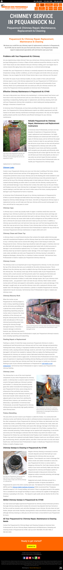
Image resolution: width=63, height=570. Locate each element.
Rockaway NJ (32, 564)
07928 (40, 563)
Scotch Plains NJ (39, 564)
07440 (61, 563)
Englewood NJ (39, 562)
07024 (23, 562)
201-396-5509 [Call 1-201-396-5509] (38, 1)
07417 (60, 562)
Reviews (51, 8)
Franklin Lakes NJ (56, 562)
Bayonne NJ (13, 562)
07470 (31, 565)
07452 (7, 564)
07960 (35, 562)
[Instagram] (27, 558)
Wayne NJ (28, 565)
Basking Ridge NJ (29, 563)
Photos (55, 8)
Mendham (3, 563)
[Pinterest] (39, 558)
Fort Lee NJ (20, 562)
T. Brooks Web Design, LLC (35, 567)
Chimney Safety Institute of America (23, 487)
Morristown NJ (31, 562)
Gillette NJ (10, 564)
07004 (53, 563)
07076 (44, 564)
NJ (28, 562)
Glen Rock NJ (3, 564)
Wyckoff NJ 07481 (36, 565)
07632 (52, 562)
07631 (43, 562)
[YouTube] (30, 558)
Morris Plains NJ (21, 563)
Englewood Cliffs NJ (47, 562)
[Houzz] (36, 558)
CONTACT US (31, 546)
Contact (60, 8)
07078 (51, 564)
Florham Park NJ (17, 564)
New (5, 563)
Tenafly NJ (60, 564)
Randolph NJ (25, 564)
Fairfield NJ (50, 563)
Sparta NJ (54, 564)
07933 (13, 564)
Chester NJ (43, 563)
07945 (10, 563)
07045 (17, 563)
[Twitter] (33, 558)
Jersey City (26, 562)
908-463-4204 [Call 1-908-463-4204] (58, 1)
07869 (28, 564)
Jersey (8, 563)
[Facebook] (24, 558)
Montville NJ (13, 563)
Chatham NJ (37, 563)
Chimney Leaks (8, 167)
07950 (25, 563)
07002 (16, 562)
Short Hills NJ (47, 564)
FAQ (47, 8)
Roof (60, 5)
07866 (35, 564)
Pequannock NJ (16, 519)
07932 (21, 564)
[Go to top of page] (60, 568)
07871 (57, 564)
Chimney (42, 5)
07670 (25, 565)
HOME (37, 4)
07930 (46, 563)
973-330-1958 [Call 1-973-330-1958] (48, 1)
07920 (33, 563)
